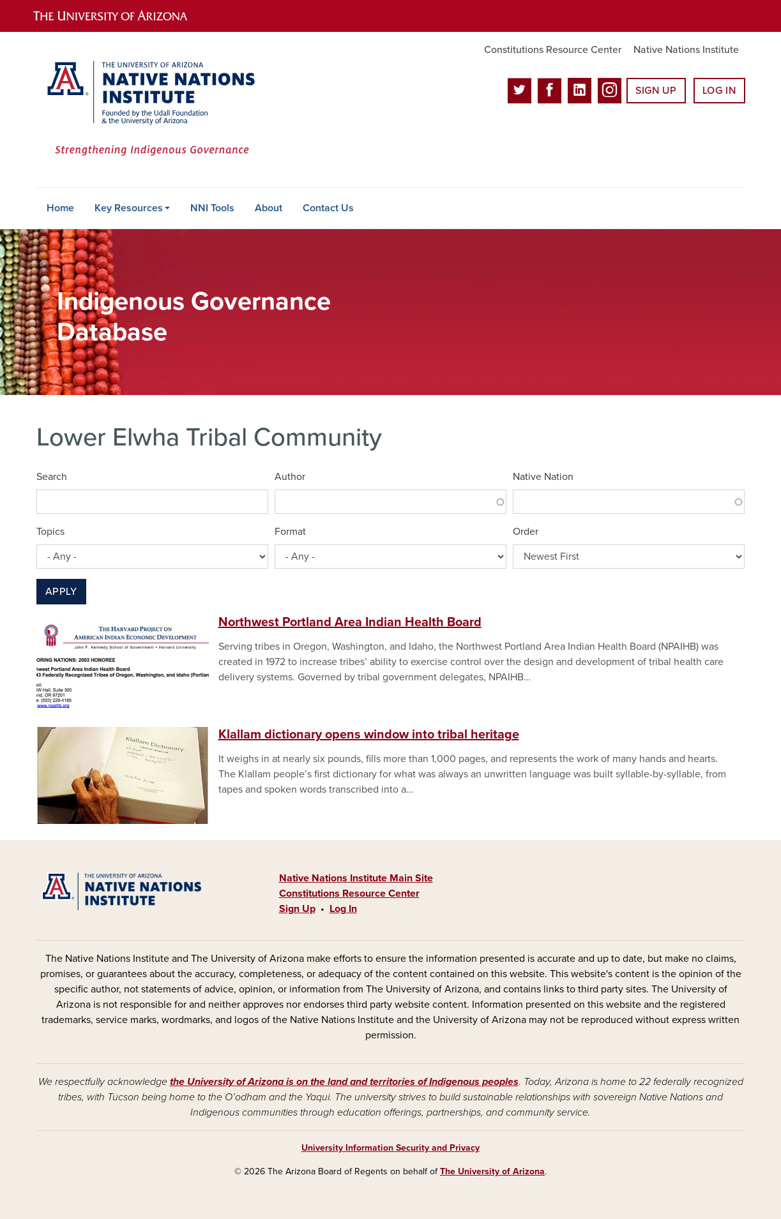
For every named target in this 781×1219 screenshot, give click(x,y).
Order (525, 531)
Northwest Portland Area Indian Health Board (349, 622)
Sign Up (655, 90)
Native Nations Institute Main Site (356, 878)
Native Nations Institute (686, 49)
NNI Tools (212, 208)
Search (51, 476)
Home (60, 208)
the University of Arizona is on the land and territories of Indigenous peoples (344, 1081)
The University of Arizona (492, 1171)
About (268, 208)
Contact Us (328, 208)
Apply (61, 591)
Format (290, 531)
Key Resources (129, 208)
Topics (50, 531)
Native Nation (543, 476)
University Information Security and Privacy (390, 1147)
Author (290, 476)
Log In (719, 90)
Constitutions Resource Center (552, 49)
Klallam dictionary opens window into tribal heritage (368, 734)
